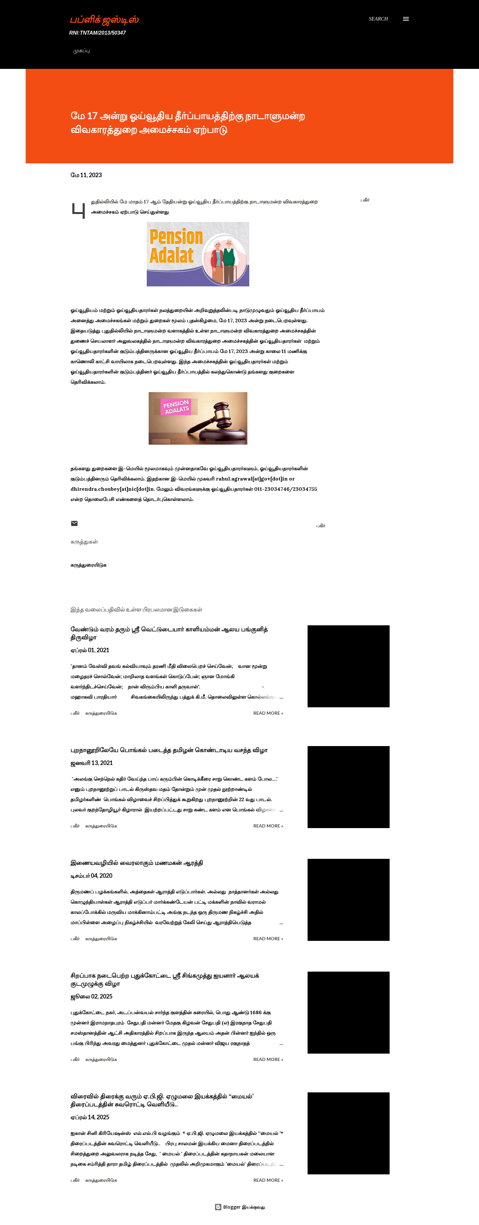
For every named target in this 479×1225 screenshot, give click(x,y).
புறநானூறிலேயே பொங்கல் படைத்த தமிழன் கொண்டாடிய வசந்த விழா (169, 750)
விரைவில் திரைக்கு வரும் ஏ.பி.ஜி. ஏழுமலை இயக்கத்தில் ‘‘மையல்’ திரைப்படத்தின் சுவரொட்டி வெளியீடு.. (161, 1100)
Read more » (268, 713)
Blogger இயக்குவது (239, 1207)
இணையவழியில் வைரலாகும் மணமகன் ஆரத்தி (136, 863)
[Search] (378, 19)
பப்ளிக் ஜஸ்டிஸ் (103, 19)
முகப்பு (81, 50)
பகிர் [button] (364, 199)
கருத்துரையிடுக (88, 565)
